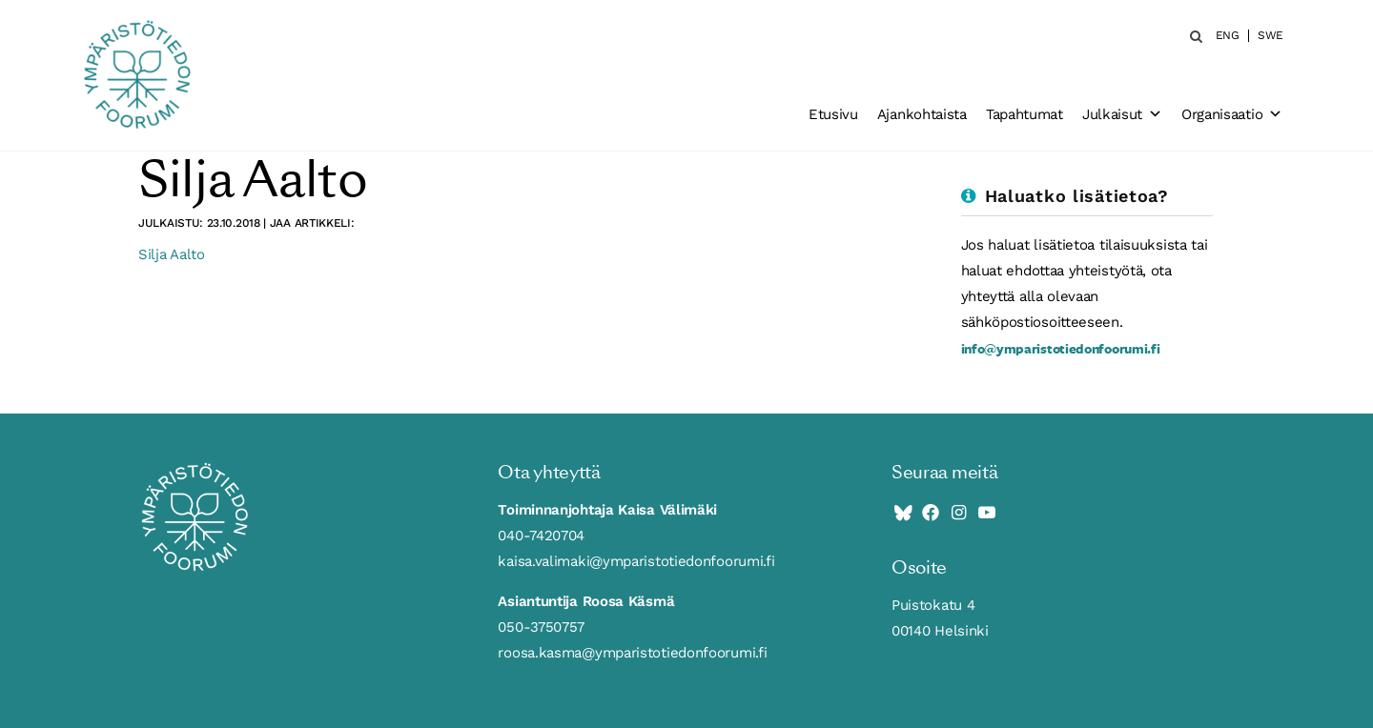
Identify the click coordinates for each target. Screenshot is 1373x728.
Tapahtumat (1024, 114)
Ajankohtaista (922, 114)
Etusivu (833, 114)
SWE (1270, 36)
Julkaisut (1122, 114)
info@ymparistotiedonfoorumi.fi (1060, 348)
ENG (1228, 36)
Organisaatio (1231, 114)
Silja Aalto (171, 254)
